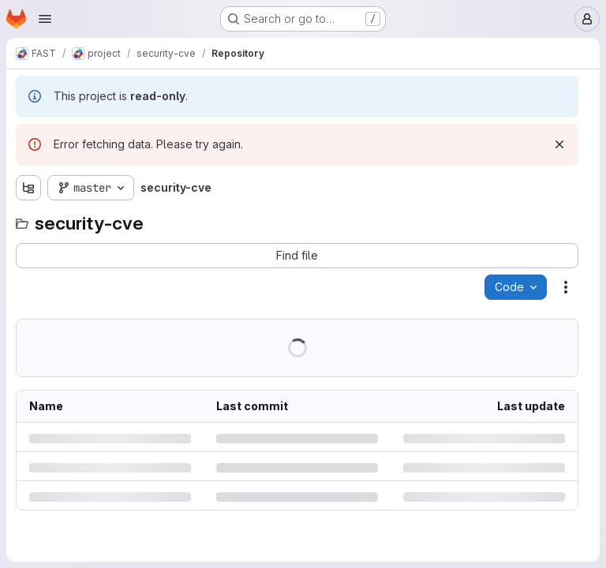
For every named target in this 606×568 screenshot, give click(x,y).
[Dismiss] (559, 144)
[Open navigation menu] (45, 19)
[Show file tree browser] (28, 187)
